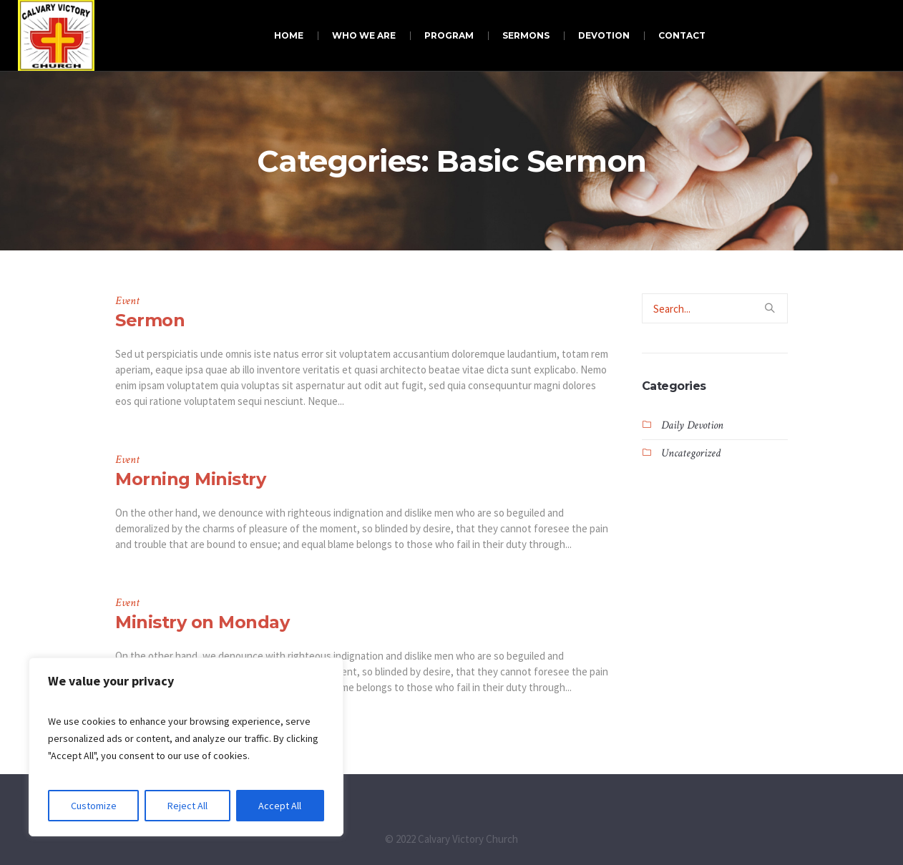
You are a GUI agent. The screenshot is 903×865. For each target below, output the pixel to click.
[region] (186, 747)
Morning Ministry (190, 479)
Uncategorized (691, 453)
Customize (94, 805)
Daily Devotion (692, 425)
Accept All (279, 805)
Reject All (187, 805)
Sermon (150, 320)
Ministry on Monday (202, 622)
